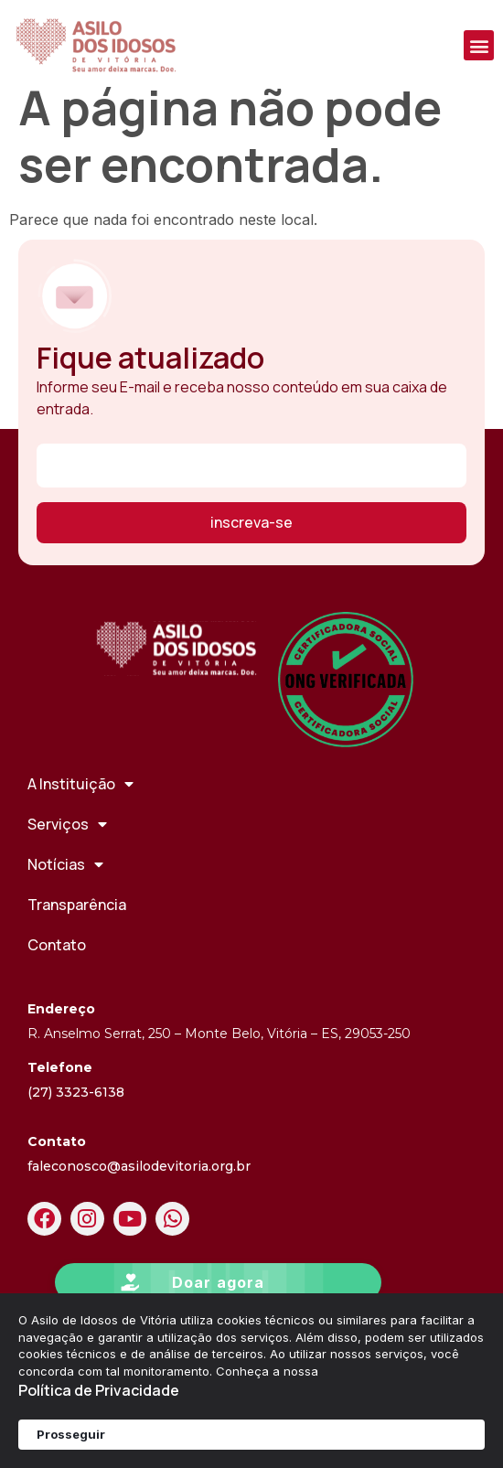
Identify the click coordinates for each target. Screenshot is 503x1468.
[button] (479, 45)
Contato (56, 969)
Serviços (67, 847)
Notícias (65, 888)
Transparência (76, 928)
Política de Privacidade (98, 1390)
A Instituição (80, 807)
